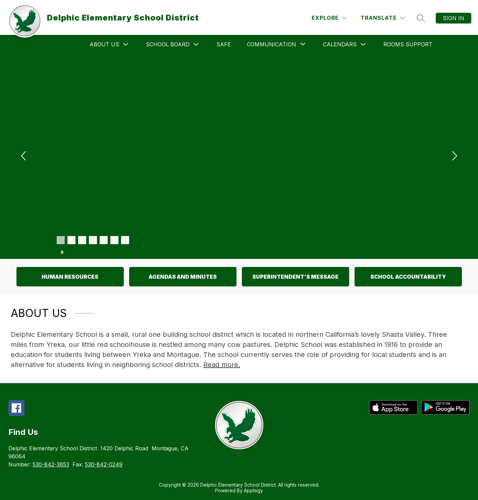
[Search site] (421, 18)
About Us (104, 44)
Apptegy (253, 490)
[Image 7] (125, 240)
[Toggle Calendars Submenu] (363, 44)
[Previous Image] (24, 156)
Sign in (453, 18)
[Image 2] (71, 240)
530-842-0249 (103, 464)
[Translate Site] (382, 18)
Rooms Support (407, 44)
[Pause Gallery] (62, 252)
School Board (168, 44)
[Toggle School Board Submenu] (196, 44)
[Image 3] (82, 240)
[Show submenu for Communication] (271, 44)
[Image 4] (93, 240)
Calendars (340, 44)
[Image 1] (61, 240)
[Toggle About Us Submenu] (126, 44)
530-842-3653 (51, 464)
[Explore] (329, 18)
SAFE (223, 44)
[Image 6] (114, 240)
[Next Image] (454, 156)
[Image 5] (104, 240)
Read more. (221, 365)
